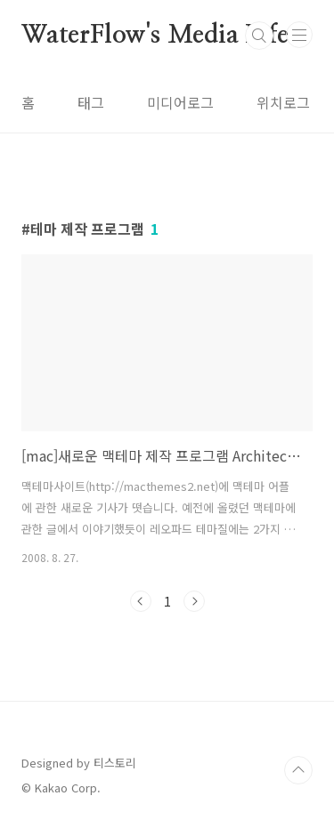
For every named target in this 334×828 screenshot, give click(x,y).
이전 (140, 601)
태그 (90, 102)
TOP (298, 770)
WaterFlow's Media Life (155, 35)
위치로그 (283, 102)
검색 (259, 35)
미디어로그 (180, 102)
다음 (194, 601)
